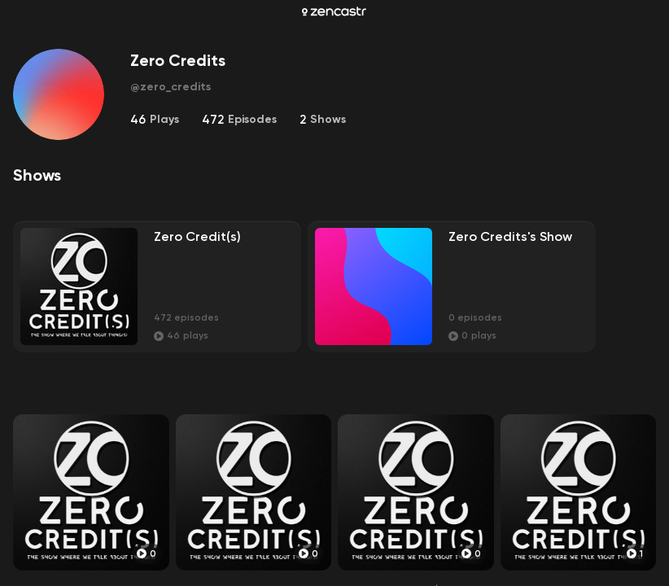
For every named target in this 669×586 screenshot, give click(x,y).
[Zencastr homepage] (334, 11)
